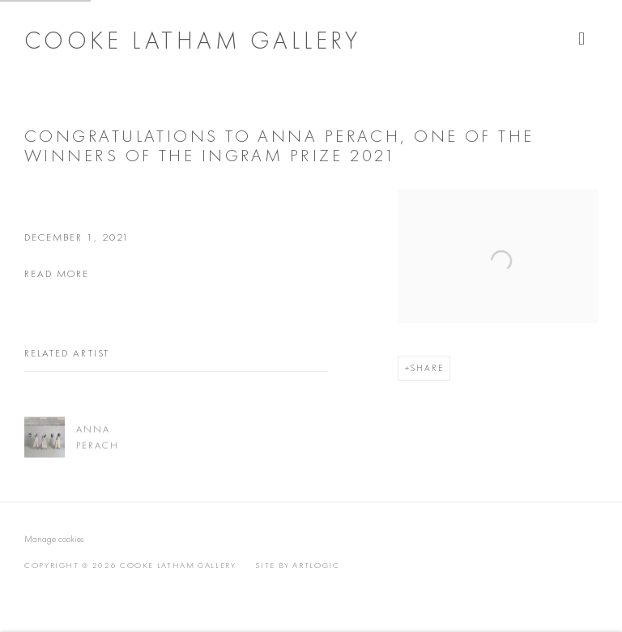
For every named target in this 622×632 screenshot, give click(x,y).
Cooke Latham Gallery (192, 40)
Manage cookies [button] (53, 538)
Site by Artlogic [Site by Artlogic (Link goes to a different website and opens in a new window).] (297, 565)
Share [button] (426, 368)
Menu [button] (585, 39)
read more (56, 273)
